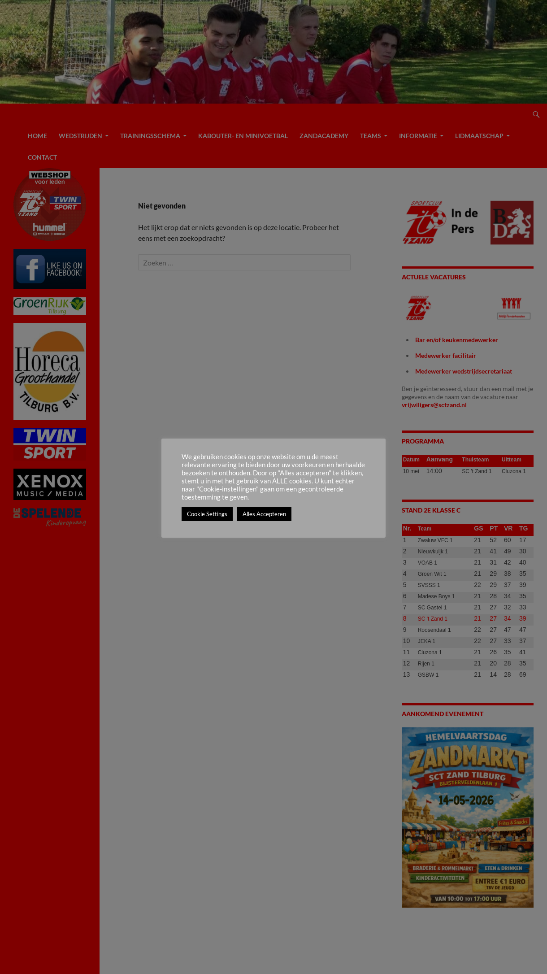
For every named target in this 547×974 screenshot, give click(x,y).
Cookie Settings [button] (207, 513)
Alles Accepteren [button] (264, 513)
